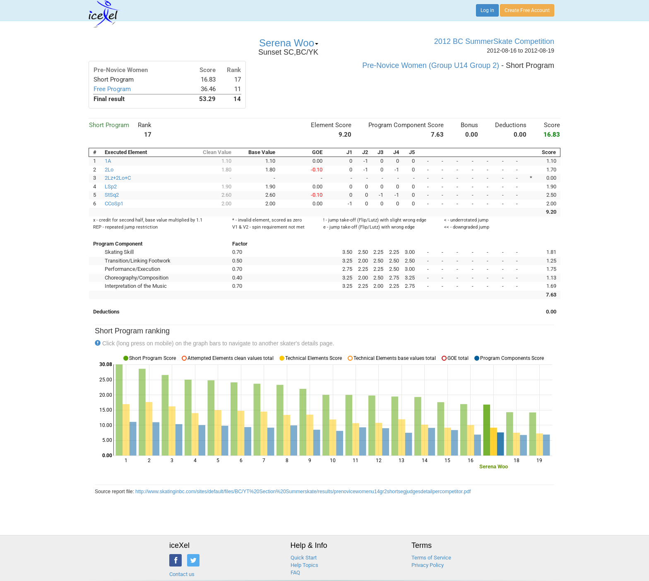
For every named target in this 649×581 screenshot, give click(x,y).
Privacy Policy (427, 565)
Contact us (182, 574)
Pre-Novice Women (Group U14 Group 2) (430, 65)
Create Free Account (527, 10)
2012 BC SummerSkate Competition (494, 41)
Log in (487, 10)
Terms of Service (431, 557)
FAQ (295, 572)
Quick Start (304, 557)
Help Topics (304, 565)
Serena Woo (288, 42)
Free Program (112, 89)
